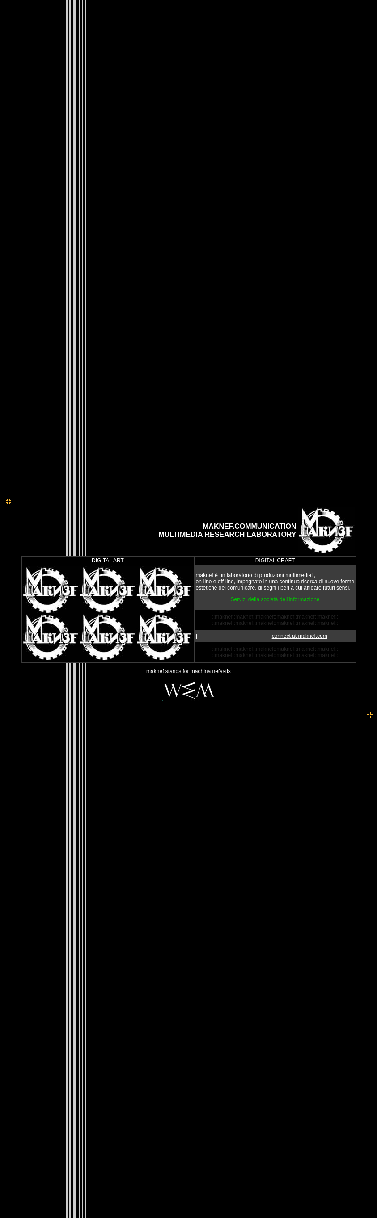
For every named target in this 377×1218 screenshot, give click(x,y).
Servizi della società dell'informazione (274, 599)
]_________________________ (261, 636)
